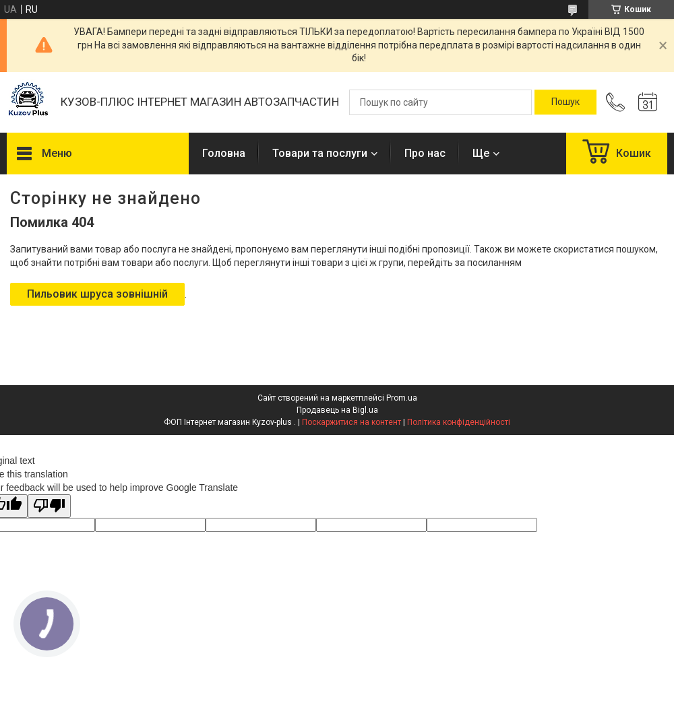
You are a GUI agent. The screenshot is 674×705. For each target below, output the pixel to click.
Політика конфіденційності (458, 422)
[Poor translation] (49, 506)
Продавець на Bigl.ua (337, 410)
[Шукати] (565, 102)
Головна (223, 153)
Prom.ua (401, 398)
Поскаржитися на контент (351, 422)
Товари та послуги (319, 153)
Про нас (425, 153)
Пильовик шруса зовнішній (97, 294)
